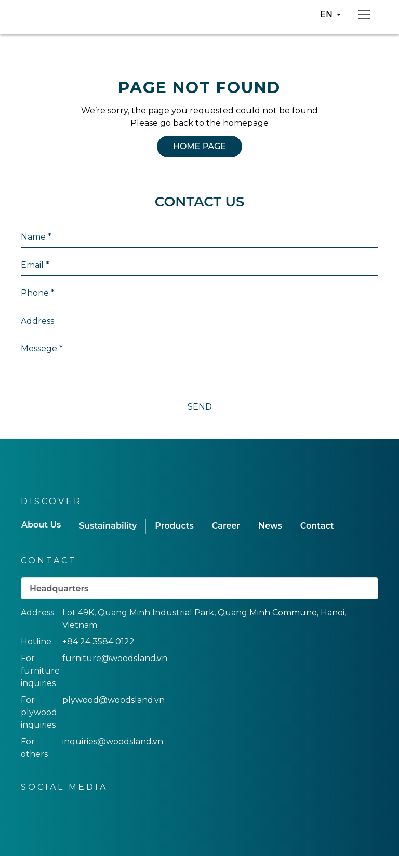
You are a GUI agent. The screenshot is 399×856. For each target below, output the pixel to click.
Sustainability (108, 526)
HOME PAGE (199, 146)
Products (174, 526)
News (270, 526)
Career (226, 526)
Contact (317, 526)
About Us (41, 525)
